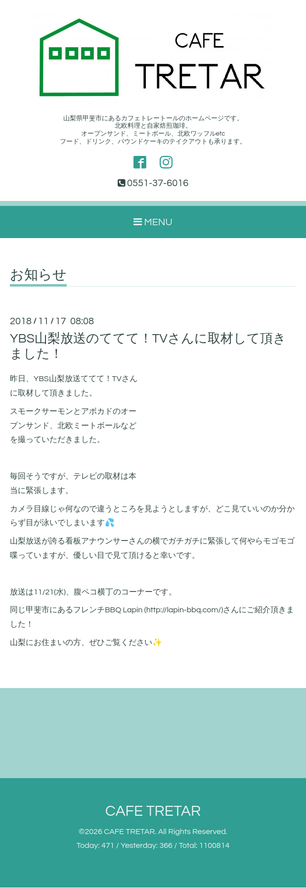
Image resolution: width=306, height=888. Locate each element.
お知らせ (38, 276)
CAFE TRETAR (153, 811)
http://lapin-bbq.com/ (183, 610)
